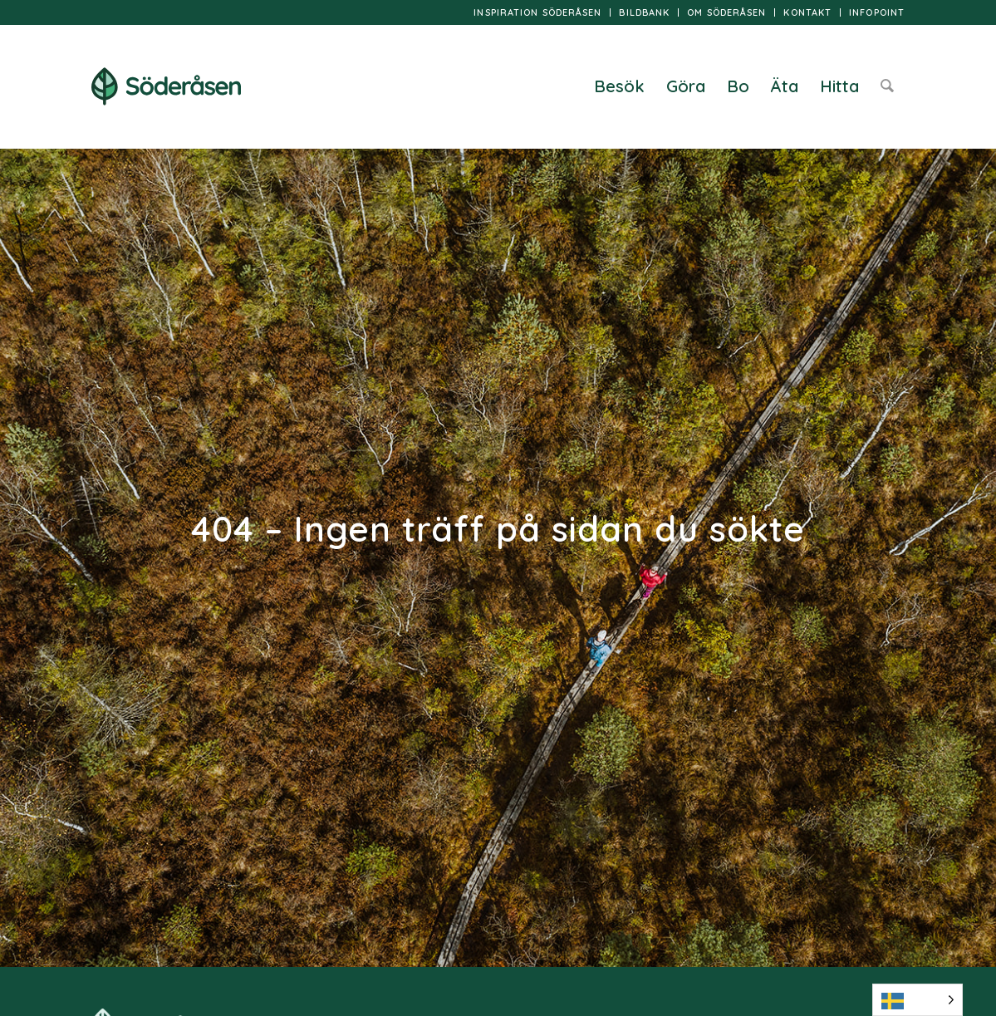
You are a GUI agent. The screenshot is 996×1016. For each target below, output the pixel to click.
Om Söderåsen (726, 12)
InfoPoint (877, 12)
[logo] (166, 86)
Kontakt (807, 12)
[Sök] (887, 86)
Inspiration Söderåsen (537, 12)
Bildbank (644, 12)
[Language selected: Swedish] (917, 1000)
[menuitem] (538, 12)
